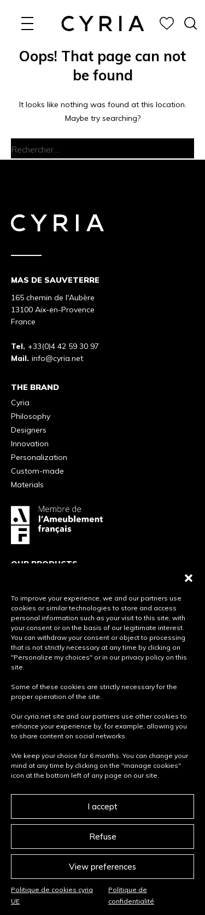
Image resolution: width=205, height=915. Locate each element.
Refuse (102, 836)
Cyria (20, 402)
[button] (188, 577)
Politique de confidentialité (131, 895)
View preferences (102, 866)
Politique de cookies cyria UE (52, 895)
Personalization (39, 457)
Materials (27, 484)
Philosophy (30, 416)
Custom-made (37, 471)
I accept (102, 806)
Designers (28, 430)
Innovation (30, 443)
